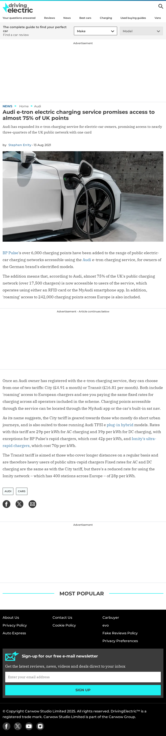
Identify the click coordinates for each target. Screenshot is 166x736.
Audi (87, 259)
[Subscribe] (83, 677)
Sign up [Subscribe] (83, 690)
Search (160, 6)
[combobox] (76, 31)
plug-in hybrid (120, 424)
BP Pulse (10, 252)
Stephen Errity (19, 145)
